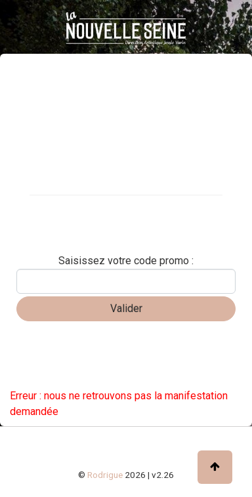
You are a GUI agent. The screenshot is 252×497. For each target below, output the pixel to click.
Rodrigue (105, 474)
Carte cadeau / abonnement (75, 210)
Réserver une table (55, 233)
